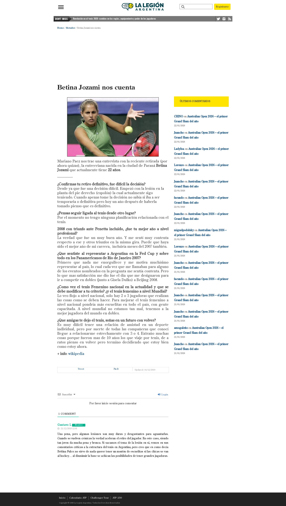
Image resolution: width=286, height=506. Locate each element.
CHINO (178, 116)
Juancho (179, 132)
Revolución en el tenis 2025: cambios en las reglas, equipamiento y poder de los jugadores (114, 18)
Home (60, 28)
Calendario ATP (78, 498)
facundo (179, 197)
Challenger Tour (99, 498)
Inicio (62, 498)
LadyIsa (179, 149)
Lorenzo (179, 165)
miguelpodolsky (184, 230)
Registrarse (222, 6)
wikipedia (76, 354)
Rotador (70, 28)
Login (163, 394)
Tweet (81, 369)
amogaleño (181, 328)
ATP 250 (117, 498)
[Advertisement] (143, 56)
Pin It (116, 369)
